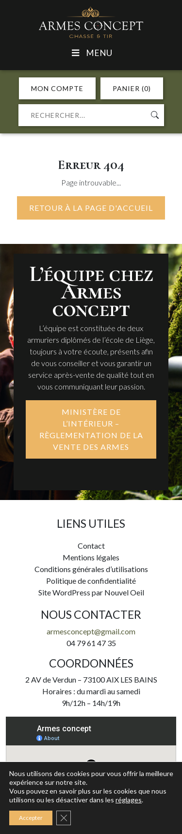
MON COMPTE (57, 88)
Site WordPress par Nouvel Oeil (91, 592)
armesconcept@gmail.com (91, 631)
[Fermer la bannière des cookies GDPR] (63, 818)
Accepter (31, 817)
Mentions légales (91, 557)
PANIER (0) (132, 88)
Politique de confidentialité (91, 580)
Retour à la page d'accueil (91, 207)
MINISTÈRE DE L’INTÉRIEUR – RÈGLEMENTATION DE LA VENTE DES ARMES (91, 429)
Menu (91, 53)
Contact (91, 545)
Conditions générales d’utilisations (91, 569)
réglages (129, 800)
